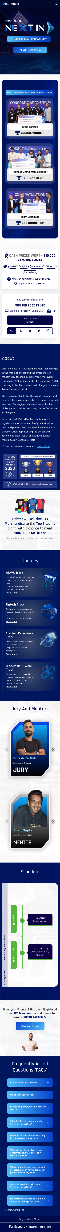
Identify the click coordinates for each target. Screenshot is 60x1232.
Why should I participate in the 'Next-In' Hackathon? (26, 1122)
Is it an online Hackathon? (23, 1082)
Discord (45, 1227)
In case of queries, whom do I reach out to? (28, 1108)
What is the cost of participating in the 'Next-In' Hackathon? (27, 1137)
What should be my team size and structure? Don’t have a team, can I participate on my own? (28, 1169)
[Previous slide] (7, 749)
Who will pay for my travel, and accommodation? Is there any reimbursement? (26, 1152)
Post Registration (5, 977)
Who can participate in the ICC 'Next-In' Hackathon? (26, 1186)
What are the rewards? (22, 1095)
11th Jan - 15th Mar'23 (30, 50)
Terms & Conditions (14, 1210)
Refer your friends (30, 1026)
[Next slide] (53, 749)
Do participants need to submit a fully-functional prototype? (27, 1200)
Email (33, 1227)
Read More (11, 592)
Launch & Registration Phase (5, 947)
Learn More (43, 446)
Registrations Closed (30, 320)
